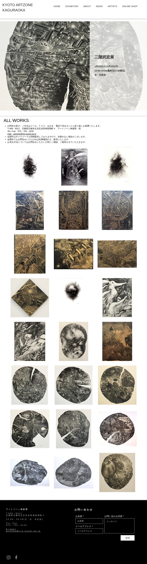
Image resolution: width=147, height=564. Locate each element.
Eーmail (11, 529)
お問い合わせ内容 (113, 516)
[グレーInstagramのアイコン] (8, 557)
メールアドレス (83, 526)
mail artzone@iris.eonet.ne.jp (21, 134)
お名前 (78, 516)
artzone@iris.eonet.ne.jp (23, 531)
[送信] (128, 538)
